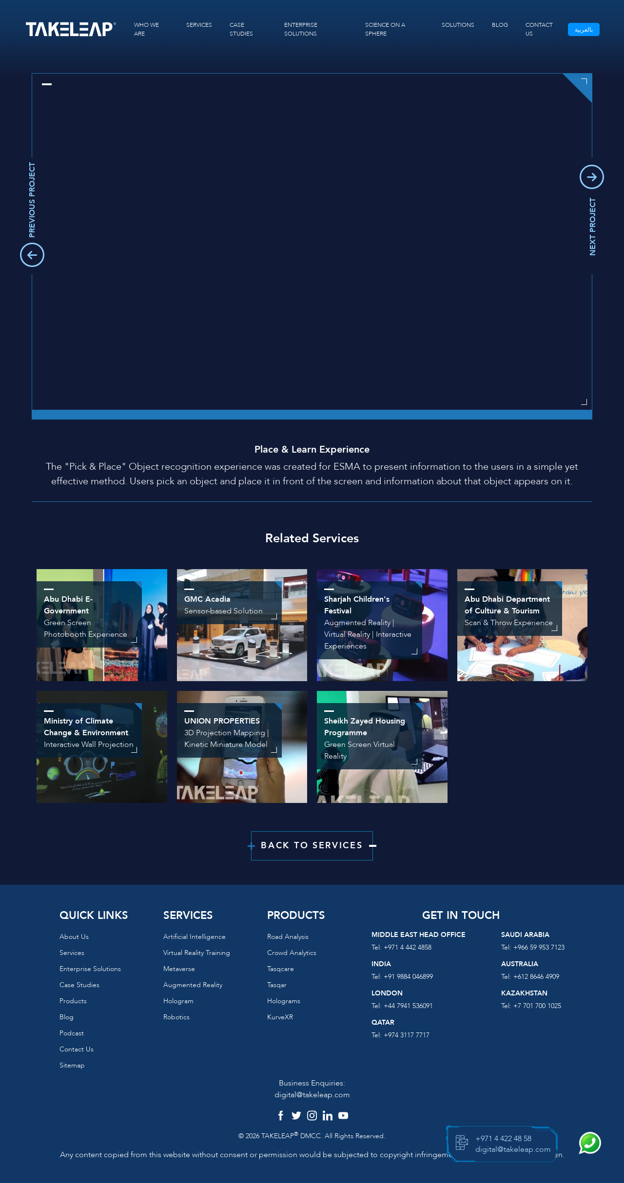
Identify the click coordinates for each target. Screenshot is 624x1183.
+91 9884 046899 (408, 976)
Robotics (176, 1017)
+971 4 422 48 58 (503, 1138)
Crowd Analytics (291, 952)
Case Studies (79, 985)
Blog (66, 1017)
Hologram (178, 1001)
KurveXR (280, 1017)
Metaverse (179, 968)
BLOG (500, 25)
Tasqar (277, 985)
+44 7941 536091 (408, 1006)
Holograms (283, 1001)
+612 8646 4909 (536, 976)
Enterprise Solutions (90, 968)
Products (73, 1001)
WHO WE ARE (146, 29)
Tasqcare (280, 968)
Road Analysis (288, 936)
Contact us (76, 1049)
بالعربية (584, 30)
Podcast (71, 1033)
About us (74, 936)
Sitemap (72, 1065)
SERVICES (199, 25)
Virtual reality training (196, 952)
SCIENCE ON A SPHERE (385, 29)
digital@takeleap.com (312, 1094)
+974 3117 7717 (406, 1035)
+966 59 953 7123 (539, 947)
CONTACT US (539, 29)
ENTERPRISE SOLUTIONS (300, 29)
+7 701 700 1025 (537, 1006)
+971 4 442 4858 (407, 947)
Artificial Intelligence (194, 936)
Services (71, 952)
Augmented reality (192, 985)
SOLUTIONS (458, 25)
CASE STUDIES (241, 29)
